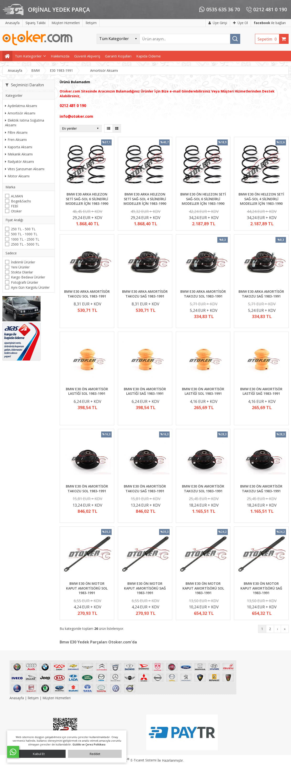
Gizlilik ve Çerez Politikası (89, 744)
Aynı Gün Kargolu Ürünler (30, 287)
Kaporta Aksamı (18, 147)
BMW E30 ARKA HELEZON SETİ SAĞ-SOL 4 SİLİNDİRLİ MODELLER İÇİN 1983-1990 (145, 199)
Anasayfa (17, 698)
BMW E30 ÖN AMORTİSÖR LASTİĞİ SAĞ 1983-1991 (145, 391)
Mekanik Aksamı (19, 154)
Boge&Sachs (21, 201)
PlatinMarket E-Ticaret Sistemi (131, 760)
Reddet (95, 754)
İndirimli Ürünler (23, 262)
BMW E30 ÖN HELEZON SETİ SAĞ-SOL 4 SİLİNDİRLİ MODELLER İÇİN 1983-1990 (261, 199)
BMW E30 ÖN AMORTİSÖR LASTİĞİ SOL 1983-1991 (87, 391)
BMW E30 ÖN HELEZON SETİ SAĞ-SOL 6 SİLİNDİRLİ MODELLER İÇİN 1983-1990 (203, 199)
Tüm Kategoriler (28, 56)
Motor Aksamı (17, 176)
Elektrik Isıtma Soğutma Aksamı (24, 122)
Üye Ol (240, 23)
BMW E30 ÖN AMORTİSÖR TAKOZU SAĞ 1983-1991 (145, 488)
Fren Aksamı (16, 139)
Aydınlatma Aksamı (21, 105)
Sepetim (268, 39)
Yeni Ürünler (20, 267)
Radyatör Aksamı (19, 161)
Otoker (16, 211)
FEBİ (14, 206)
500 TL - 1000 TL (24, 234)
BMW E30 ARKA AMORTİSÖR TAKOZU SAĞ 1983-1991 (145, 293)
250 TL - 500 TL (23, 229)
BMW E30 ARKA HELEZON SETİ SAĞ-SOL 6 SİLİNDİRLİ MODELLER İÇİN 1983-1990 (87, 199)
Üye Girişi (217, 23)
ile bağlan (270, 23)
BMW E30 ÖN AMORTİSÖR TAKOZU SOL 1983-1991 (87, 488)
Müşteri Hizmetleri (56, 698)
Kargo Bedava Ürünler (28, 277)
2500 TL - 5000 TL (25, 244)
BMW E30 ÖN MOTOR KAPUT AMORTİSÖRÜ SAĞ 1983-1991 (145, 588)
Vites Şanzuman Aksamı (24, 169)
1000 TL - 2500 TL (25, 239)
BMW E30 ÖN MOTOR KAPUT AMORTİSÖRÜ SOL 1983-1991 (87, 588)
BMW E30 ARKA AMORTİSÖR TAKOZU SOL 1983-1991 (87, 293)
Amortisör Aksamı (20, 113)
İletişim (33, 698)
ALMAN (17, 196)
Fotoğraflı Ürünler (24, 282)
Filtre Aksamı (16, 132)
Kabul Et (39, 754)
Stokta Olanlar (22, 272)
